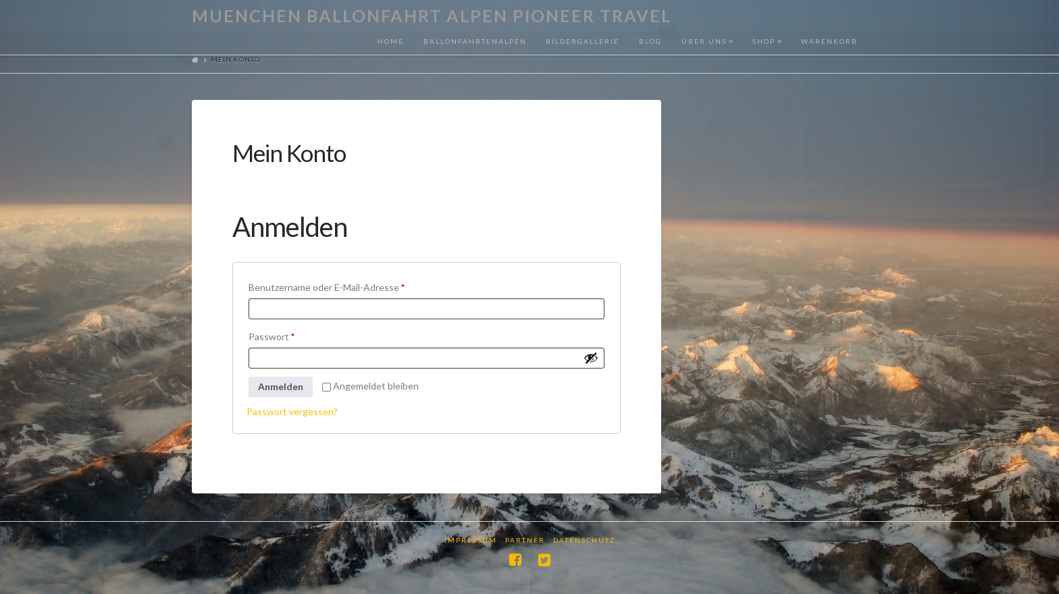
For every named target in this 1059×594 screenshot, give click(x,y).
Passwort (296, 334)
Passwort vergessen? (292, 411)
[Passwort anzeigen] (591, 357)
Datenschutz (584, 540)
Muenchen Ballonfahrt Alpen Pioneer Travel (431, 15)
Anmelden (280, 386)
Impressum (470, 540)
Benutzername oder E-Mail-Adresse (351, 285)
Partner (525, 540)
